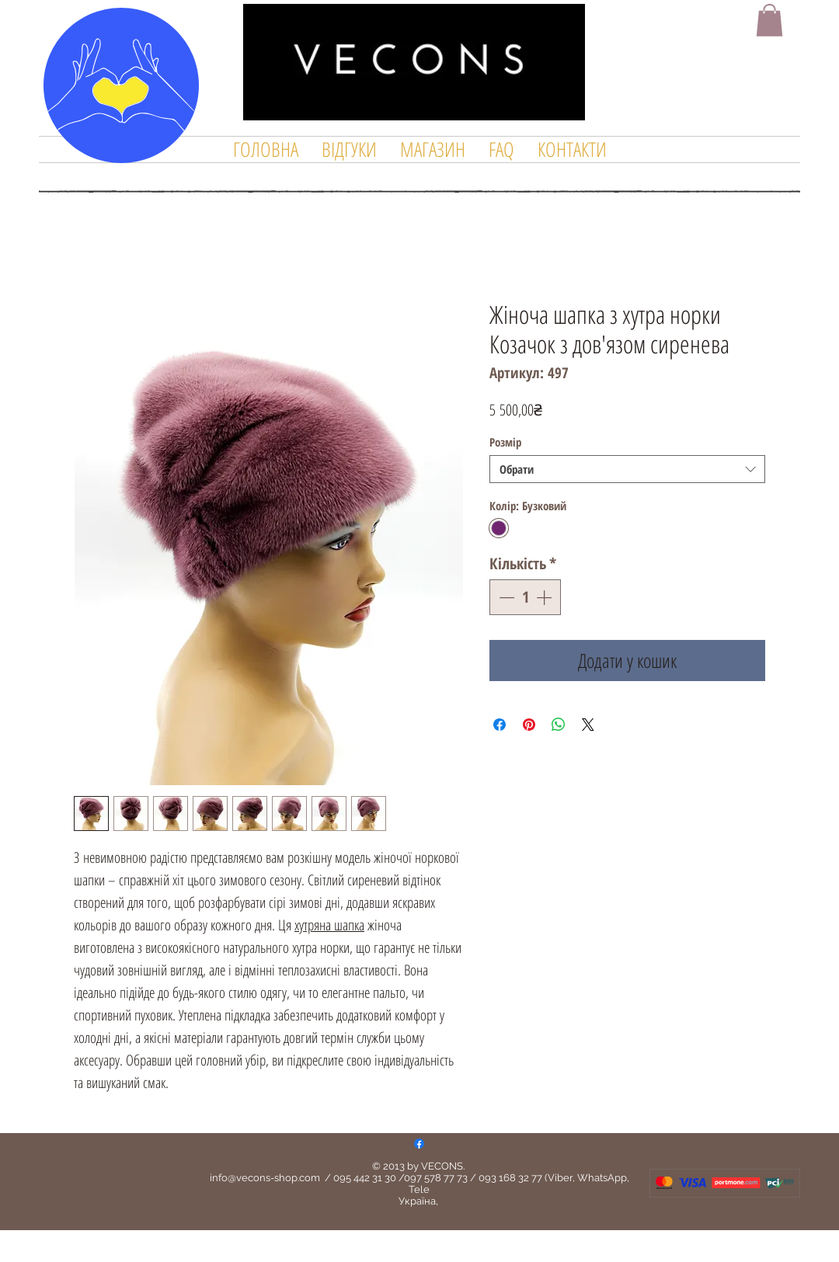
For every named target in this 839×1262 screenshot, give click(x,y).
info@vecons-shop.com (265, 1178)
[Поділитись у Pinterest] (529, 724)
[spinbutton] (525, 597)
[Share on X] (588, 724)
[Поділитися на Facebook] (499, 724)
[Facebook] (419, 1143)
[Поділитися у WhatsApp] (558, 724)
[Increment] (545, 597)
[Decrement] (505, 597)
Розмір (505, 442)
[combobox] (627, 469)
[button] (769, 20)
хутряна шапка (329, 925)
